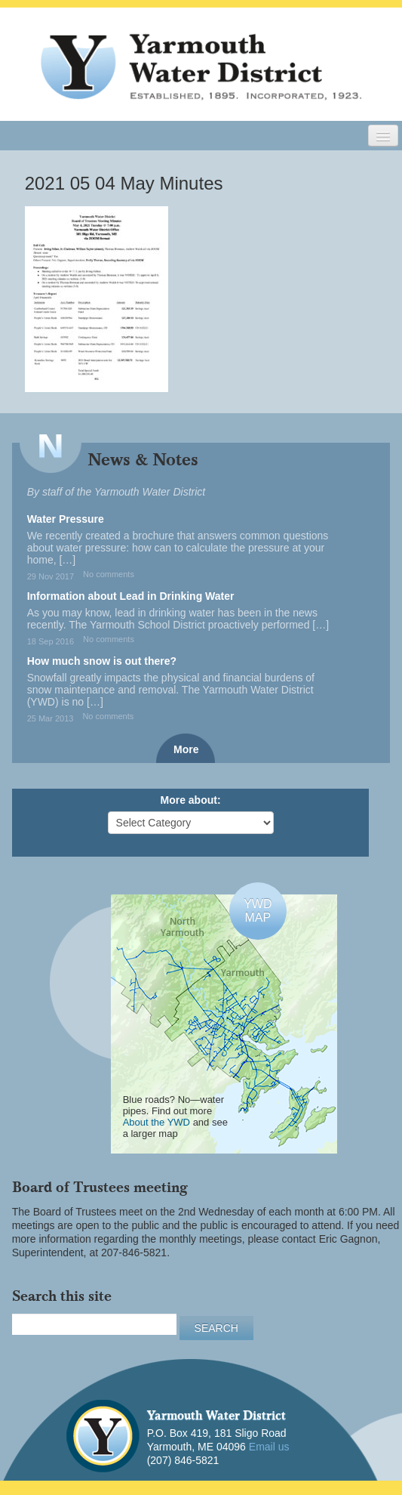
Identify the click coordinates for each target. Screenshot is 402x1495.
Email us (269, 1447)
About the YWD (156, 1122)
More (185, 749)
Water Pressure (65, 519)
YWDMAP (258, 910)
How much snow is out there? (101, 661)
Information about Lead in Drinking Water (131, 596)
